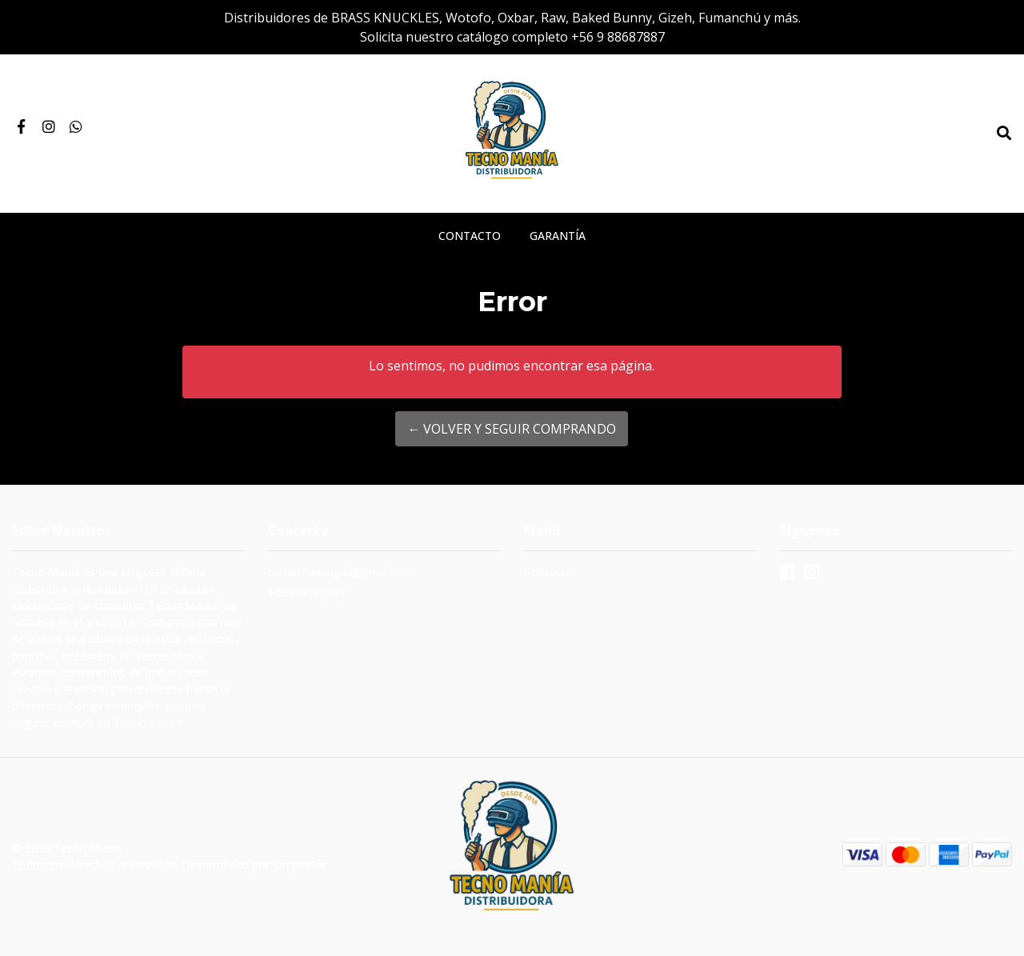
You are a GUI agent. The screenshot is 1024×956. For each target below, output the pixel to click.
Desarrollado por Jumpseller (254, 865)
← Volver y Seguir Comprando (511, 429)
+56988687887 (307, 592)
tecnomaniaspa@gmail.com (340, 571)
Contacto (469, 235)
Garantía (558, 235)
